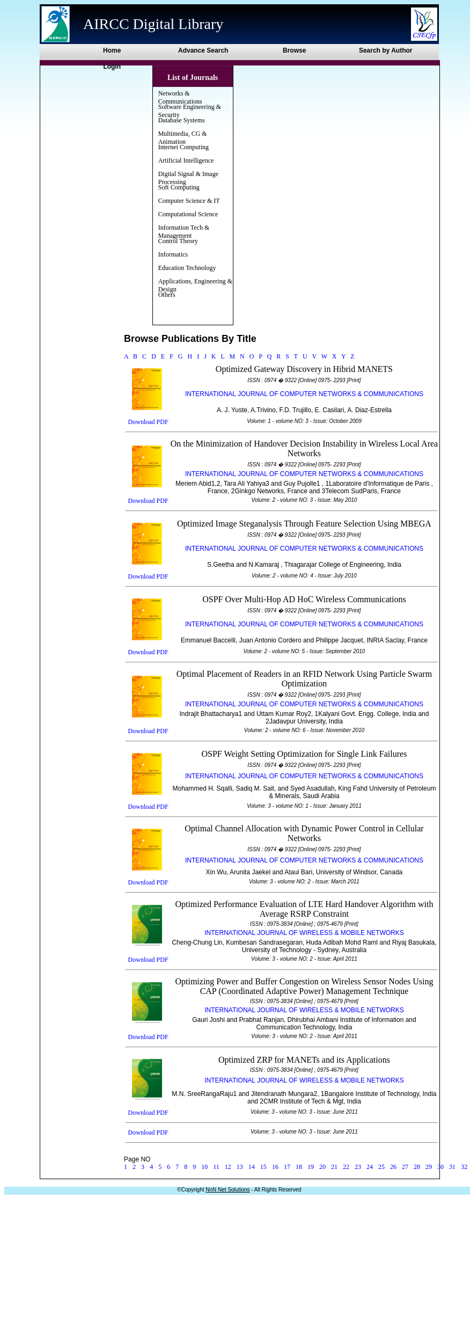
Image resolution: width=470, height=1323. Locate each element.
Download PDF (148, 422)
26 (393, 1167)
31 (452, 1167)
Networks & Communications (180, 97)
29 (428, 1167)
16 (275, 1167)
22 (346, 1167)
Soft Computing (179, 187)
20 (322, 1167)
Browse (294, 50)
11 (216, 1167)
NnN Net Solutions (227, 1190)
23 (358, 1167)
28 (417, 1167)
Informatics (173, 254)
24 (369, 1167)
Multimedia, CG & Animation (182, 137)
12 (228, 1167)
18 (299, 1167)
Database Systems (181, 120)
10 (204, 1167)
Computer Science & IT (189, 200)
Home (112, 50)
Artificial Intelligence (186, 160)
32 (464, 1167)
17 (287, 1167)
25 (381, 1167)
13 (240, 1167)
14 (251, 1167)
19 (310, 1167)
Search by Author (386, 50)
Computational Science (188, 214)
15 (263, 1167)
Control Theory (178, 241)
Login (112, 66)
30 (440, 1167)
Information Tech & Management (184, 231)
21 (334, 1167)
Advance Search (203, 50)
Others (166, 294)
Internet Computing (183, 147)
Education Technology (187, 268)
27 (405, 1167)
